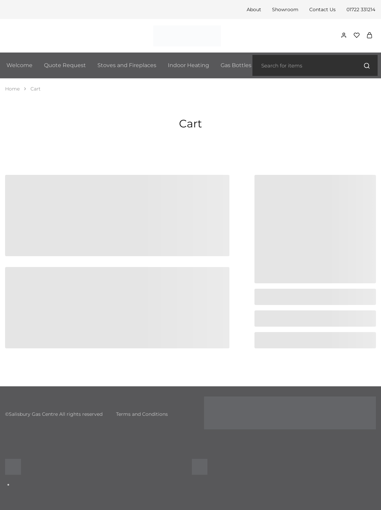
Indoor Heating (188, 65)
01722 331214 (360, 9)
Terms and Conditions (142, 414)
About (254, 9)
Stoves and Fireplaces (126, 65)
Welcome (19, 65)
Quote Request (65, 65)
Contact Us (322, 9)
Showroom (285, 9)
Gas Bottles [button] (236, 65)
